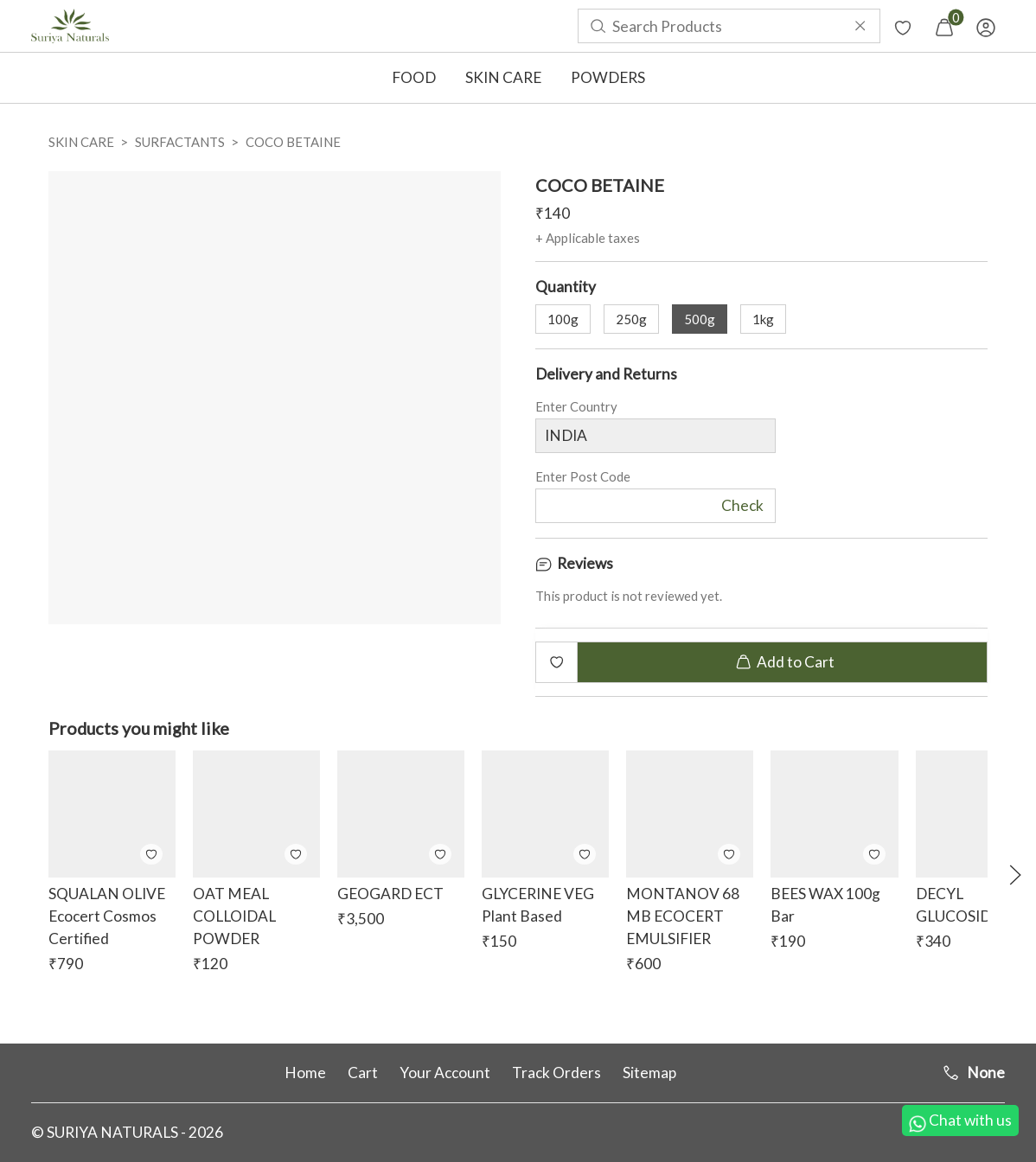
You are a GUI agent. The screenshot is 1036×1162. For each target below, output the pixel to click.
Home (305, 1072)
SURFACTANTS (180, 142)
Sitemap (649, 1072)
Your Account (445, 1072)
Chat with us (960, 1122)
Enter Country (576, 410)
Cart (363, 1072)
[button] (1015, 875)
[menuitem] (70, 26)
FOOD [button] (414, 77)
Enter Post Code (582, 480)
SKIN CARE (81, 142)
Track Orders (556, 1072)
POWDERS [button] (608, 77)
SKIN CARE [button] (503, 77)
